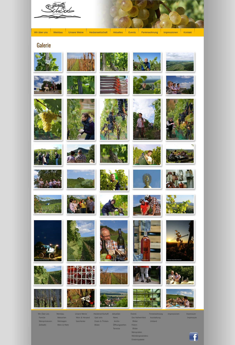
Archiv (116, 321)
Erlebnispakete (138, 339)
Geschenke (80, 321)
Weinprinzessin (45, 321)
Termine (116, 328)
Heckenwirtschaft (98, 32)
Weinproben (137, 332)
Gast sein (98, 317)
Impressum (191, 314)
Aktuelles (118, 32)
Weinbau (58, 32)
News (115, 317)
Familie (42, 317)
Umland (153, 321)
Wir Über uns (43, 314)
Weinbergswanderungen (142, 336)
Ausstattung (155, 317)
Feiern (134, 325)
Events (132, 32)
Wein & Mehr (63, 325)
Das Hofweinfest (139, 317)
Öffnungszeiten (119, 325)
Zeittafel (42, 325)
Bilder (97, 325)
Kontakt (188, 32)
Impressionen (171, 32)
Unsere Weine (76, 32)
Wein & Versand (83, 317)
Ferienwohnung (149, 32)
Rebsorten (61, 317)
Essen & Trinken (102, 321)
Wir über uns (41, 32)
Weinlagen (61, 321)
